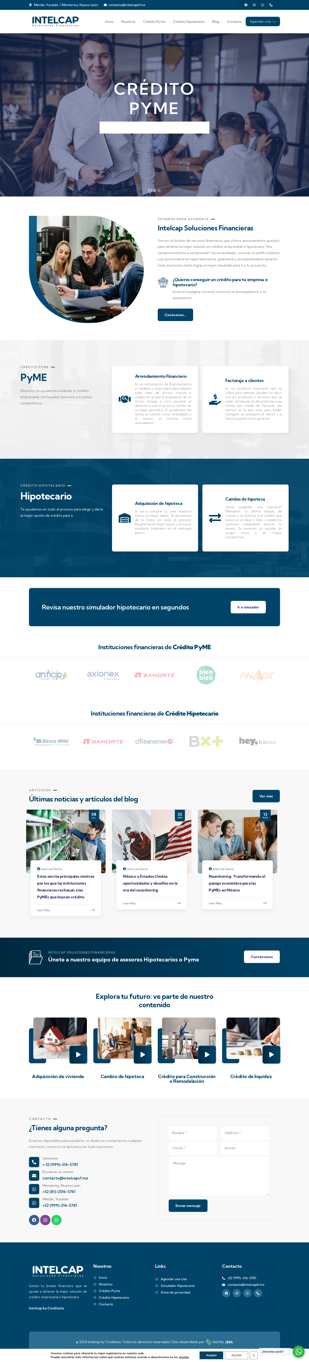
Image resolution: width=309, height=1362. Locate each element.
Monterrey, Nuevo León (61, 1185)
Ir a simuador (248, 607)
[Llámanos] (34, 1162)
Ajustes (236, 1355)
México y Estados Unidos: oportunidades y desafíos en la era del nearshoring (153, 883)
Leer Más (46, 910)
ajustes (184, 1357)
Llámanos (50, 1158)
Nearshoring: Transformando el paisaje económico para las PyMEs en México (240, 883)
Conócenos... (175, 315)
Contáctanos (262, 957)
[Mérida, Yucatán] (34, 1203)
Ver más (266, 796)
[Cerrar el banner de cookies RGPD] (254, 1355)
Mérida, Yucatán (55, 1199)
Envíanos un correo (57, 1172)
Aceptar (211, 1355)
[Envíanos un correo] (34, 1175)
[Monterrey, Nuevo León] (34, 1189)
